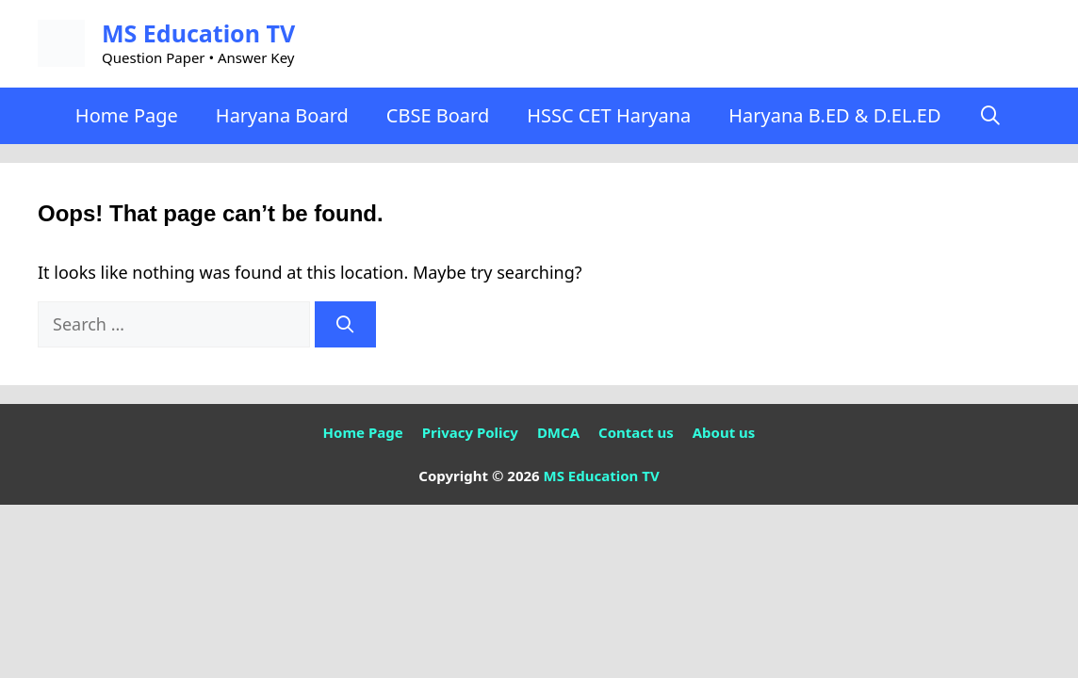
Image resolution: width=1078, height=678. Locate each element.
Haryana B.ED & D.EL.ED (834, 115)
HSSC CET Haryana (609, 115)
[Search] (345, 324)
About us (724, 432)
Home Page (126, 115)
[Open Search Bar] (990, 116)
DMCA (558, 432)
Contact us (636, 432)
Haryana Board (282, 115)
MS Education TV (198, 33)
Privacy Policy (470, 432)
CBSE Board (437, 115)
